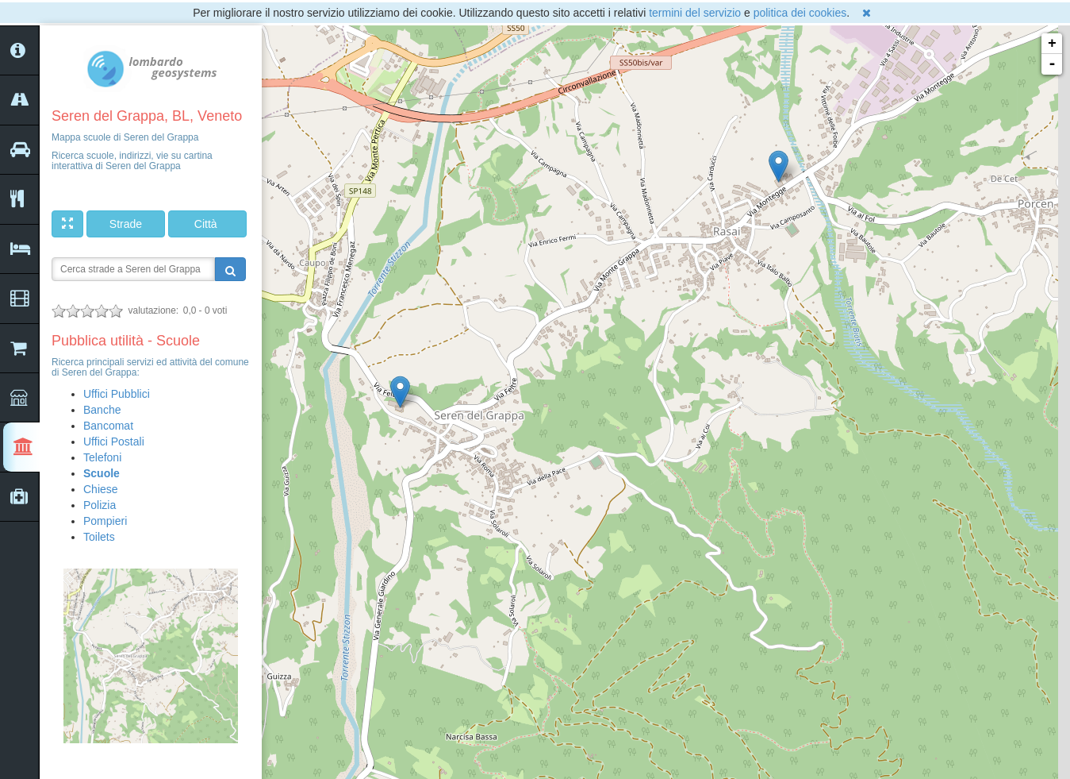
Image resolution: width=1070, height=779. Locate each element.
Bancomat (108, 425)
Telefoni (102, 457)
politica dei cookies (800, 12)
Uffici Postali (113, 441)
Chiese (100, 489)
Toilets (99, 536)
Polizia (99, 505)
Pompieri (105, 521)
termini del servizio (695, 12)
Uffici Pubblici (116, 394)
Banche (102, 409)
